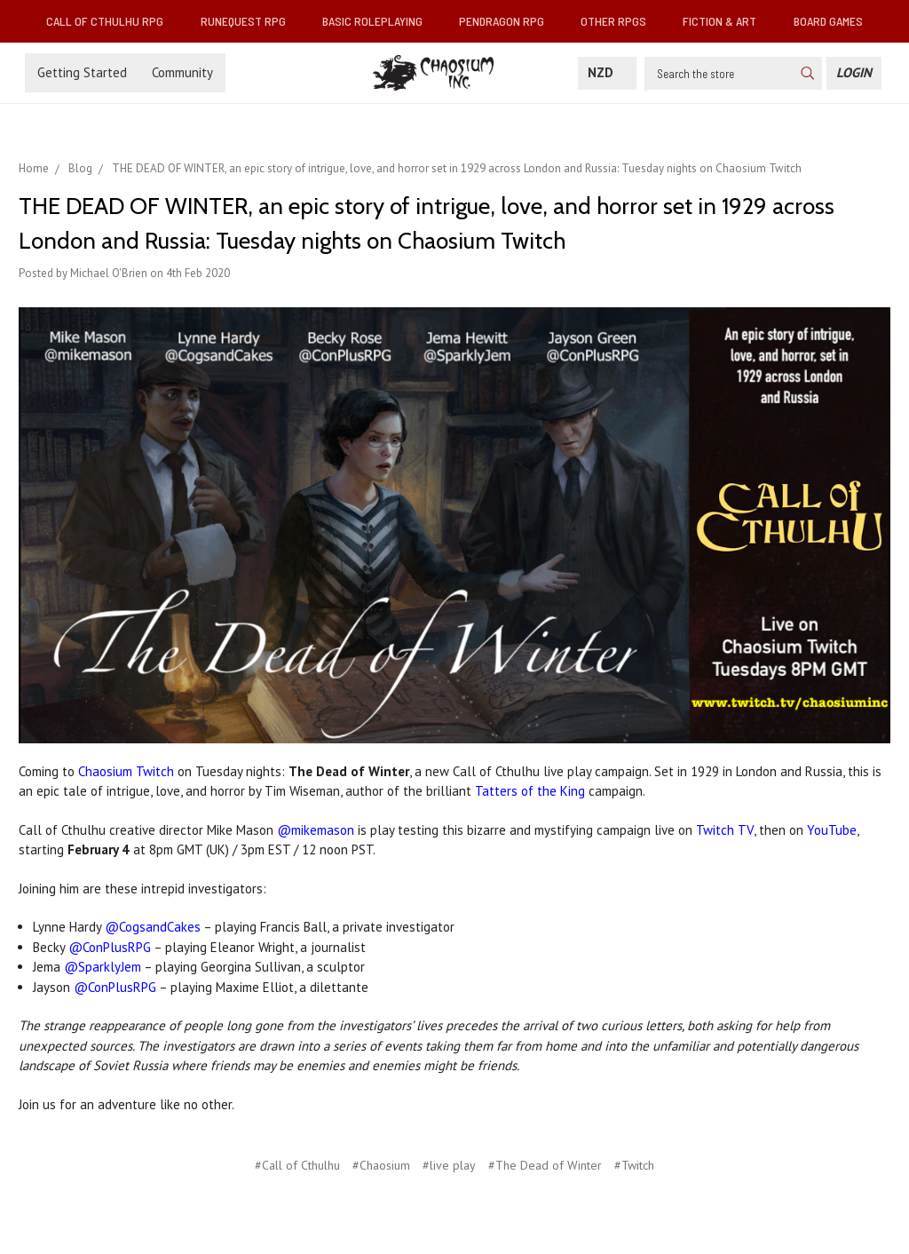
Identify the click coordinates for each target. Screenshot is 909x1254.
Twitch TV (725, 829)
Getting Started (82, 72)
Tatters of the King (530, 790)
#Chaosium (381, 1165)
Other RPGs (620, 20)
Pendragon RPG (508, 20)
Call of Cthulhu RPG (112, 20)
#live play (449, 1165)
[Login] (853, 73)
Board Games (828, 20)
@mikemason (315, 829)
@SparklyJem (102, 966)
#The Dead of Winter (545, 1165)
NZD (607, 72)
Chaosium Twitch (126, 771)
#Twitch (634, 1165)
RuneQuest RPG (250, 20)
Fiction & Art (727, 20)
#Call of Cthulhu (297, 1165)
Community (182, 72)
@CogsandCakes (153, 926)
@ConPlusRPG (109, 947)
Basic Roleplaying (379, 20)
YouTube (832, 829)
